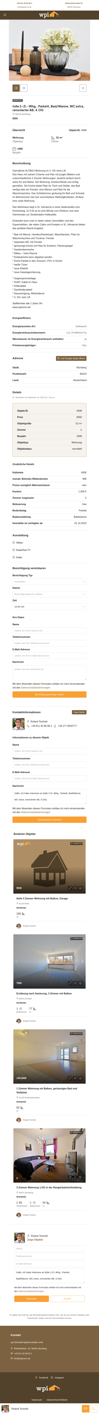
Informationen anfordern (49, 819)
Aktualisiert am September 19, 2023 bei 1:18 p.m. (33, 397)
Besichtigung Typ (22, 575)
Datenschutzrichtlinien (57, 1400)
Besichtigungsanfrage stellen (49, 694)
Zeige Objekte (79, 712)
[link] (49, 866)
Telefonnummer (21, 637)
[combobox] (49, 581)
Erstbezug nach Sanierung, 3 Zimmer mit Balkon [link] (44, 993)
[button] (83, 88)
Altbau (19, 542)
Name (15, 624)
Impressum (37, 1400)
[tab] (16, 88)
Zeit (14, 600)
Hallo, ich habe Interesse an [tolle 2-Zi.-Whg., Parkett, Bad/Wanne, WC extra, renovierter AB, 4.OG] (49, 796)
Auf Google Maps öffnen (71, 358)
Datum (16, 588)
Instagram (57, 1377)
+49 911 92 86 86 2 (24, 3)
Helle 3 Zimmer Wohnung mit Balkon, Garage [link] (42, 898)
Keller (19, 557)
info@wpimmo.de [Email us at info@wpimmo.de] (22, 1358)
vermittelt (17, 100)
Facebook (41, 1377)
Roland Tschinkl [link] (29, 926)
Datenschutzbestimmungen (35, 687)
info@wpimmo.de (24, 7)
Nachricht (18, 662)
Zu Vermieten (76, 938)
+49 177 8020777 (67, 726)
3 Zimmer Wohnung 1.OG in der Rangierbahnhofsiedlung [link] (49, 1187)
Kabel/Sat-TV (23, 550)
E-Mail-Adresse (21, 649)
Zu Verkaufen (76, 1033)
